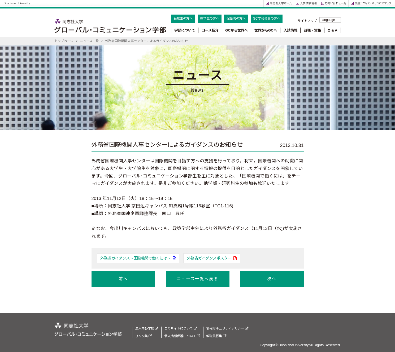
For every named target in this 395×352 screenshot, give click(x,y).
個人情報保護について (182, 336)
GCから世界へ (236, 30)
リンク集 (143, 336)
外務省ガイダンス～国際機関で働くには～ (136, 258)
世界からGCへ (265, 30)
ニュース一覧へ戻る (197, 279)
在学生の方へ (209, 18)
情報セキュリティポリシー (227, 328)
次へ (271, 279)
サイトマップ (307, 21)
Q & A (332, 30)
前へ (123, 279)
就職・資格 (312, 30)
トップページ (63, 41)
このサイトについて (180, 328)
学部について (184, 30)
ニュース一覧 (89, 41)
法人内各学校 (146, 328)
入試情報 (290, 30)
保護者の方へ (236, 18)
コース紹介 (210, 30)
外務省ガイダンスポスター (209, 258)
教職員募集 (216, 336)
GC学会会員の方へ (266, 18)
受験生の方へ (183, 18)
